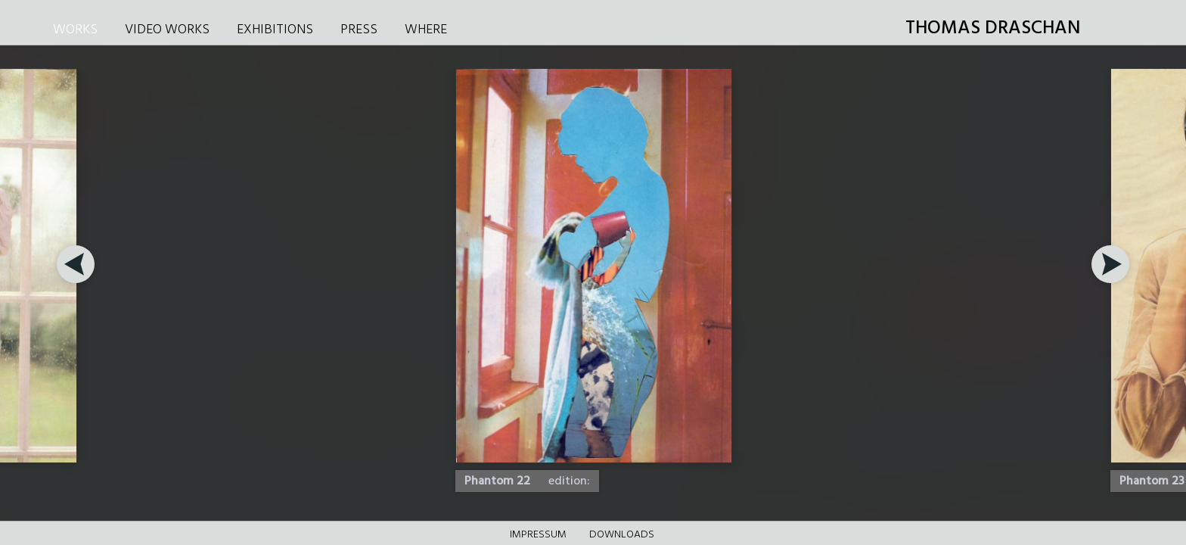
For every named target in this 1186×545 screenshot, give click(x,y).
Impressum (538, 534)
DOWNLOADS (621, 534)
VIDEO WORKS (167, 30)
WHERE (426, 30)
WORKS (75, 30)
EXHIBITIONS (275, 30)
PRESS (358, 30)
